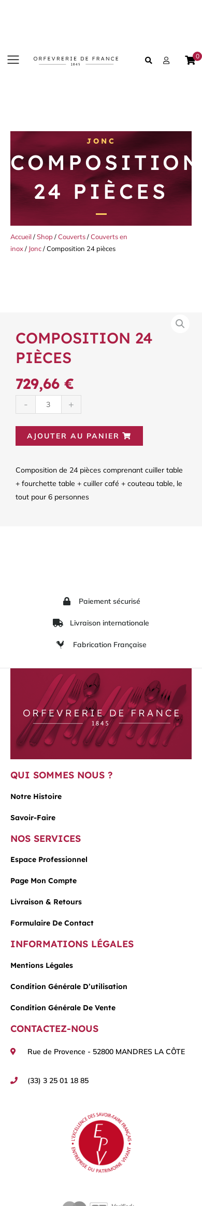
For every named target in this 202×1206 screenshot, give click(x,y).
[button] (13, 60)
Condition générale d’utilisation (68, 986)
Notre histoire (36, 796)
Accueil (21, 236)
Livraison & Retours (46, 901)
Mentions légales (41, 965)
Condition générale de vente (63, 1007)
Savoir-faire (32, 817)
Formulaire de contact (52, 923)
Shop (45, 236)
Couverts (71, 236)
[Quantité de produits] (48, 404)
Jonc (101, 141)
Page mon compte (43, 880)
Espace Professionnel (49, 859)
